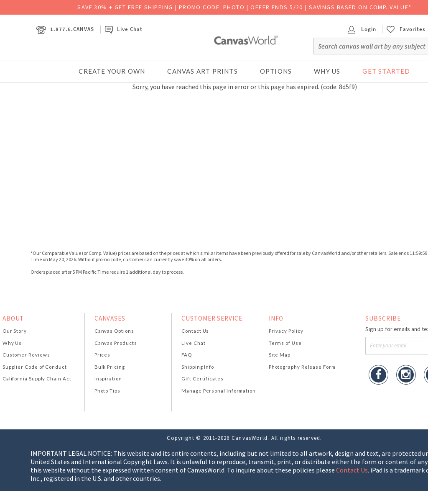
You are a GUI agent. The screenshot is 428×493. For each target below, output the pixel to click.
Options (276, 71)
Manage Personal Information (218, 390)
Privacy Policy (286, 331)
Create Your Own (112, 71)
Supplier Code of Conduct (35, 367)
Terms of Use (285, 343)
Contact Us (195, 331)
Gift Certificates (202, 378)
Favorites (412, 29)
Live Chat (124, 29)
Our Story (15, 331)
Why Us (327, 71)
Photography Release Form (302, 367)
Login (362, 29)
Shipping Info (197, 367)
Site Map (279, 354)
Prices (102, 354)
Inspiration (108, 378)
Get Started (386, 71)
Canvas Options (114, 331)
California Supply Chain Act (37, 378)
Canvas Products (115, 343)
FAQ (186, 354)
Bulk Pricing (109, 367)
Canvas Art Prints (202, 71)
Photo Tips (107, 390)
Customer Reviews (26, 354)
